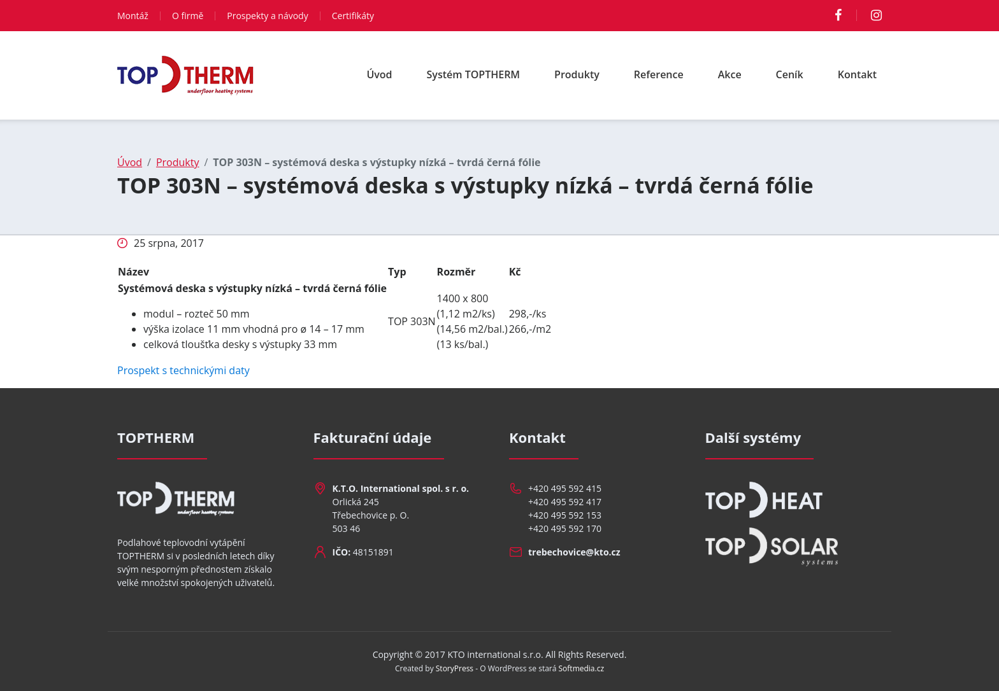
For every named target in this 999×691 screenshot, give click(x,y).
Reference (659, 74)
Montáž (132, 16)
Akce (730, 74)
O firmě (187, 16)
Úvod (379, 74)
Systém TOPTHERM (474, 74)
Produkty (577, 74)
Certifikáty (353, 16)
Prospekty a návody (267, 16)
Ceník (789, 74)
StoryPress (454, 668)
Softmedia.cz (582, 668)
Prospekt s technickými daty (183, 370)
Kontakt (857, 74)
